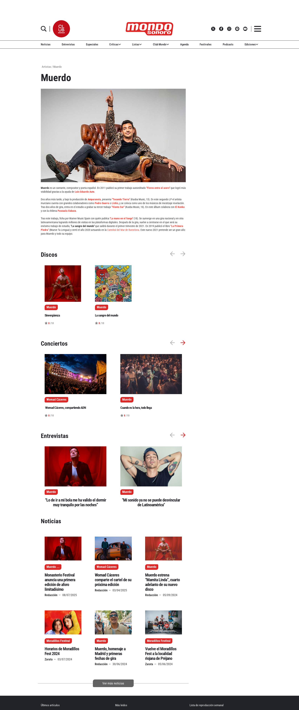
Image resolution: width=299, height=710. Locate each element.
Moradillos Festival (58, 641)
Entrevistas (68, 44)
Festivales (205, 44)
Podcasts (228, 44)
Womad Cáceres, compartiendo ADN (65, 408)
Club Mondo (161, 44)
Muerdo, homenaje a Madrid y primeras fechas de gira (110, 653)
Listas (137, 44)
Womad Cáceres (107, 567)
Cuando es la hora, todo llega (136, 408)
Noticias (46, 44)
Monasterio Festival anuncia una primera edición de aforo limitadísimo (60, 582)
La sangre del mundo (106, 315)
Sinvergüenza (52, 315)
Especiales (92, 44)
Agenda (184, 44)
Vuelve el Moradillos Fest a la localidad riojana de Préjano (160, 653)
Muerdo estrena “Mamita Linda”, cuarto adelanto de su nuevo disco (162, 582)
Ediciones (251, 44)
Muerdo (51, 492)
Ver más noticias (113, 683)
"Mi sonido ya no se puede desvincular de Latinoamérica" (151, 502)
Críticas (115, 44)
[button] (61, 28)
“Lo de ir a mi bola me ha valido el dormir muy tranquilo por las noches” (75, 502)
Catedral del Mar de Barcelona (123, 229)
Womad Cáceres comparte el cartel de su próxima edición (113, 580)
